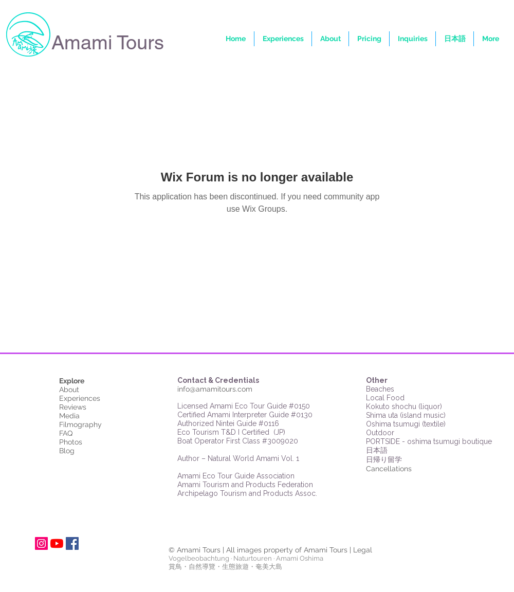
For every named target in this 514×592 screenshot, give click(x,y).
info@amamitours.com (214, 389)
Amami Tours (107, 42)
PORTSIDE (384, 441)
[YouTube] (56, 543)
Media (69, 416)
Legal (362, 550)
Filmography (80, 424)
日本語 (377, 451)
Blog (67, 451)
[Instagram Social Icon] (41, 543)
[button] (490, 38)
